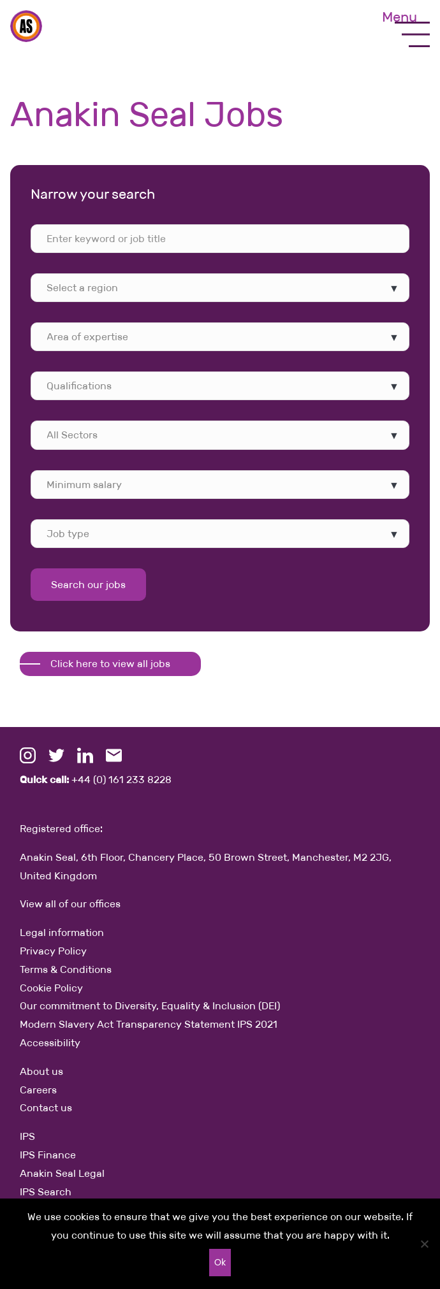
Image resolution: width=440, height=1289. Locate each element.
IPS (27, 1136)
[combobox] (220, 287)
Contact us (46, 1108)
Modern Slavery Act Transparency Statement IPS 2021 (148, 1024)
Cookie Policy (51, 988)
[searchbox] (108, 288)
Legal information (62, 932)
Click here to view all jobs (110, 664)
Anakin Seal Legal (62, 1173)
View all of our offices (70, 904)
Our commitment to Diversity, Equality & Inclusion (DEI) (150, 1006)
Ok (220, 1262)
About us (41, 1071)
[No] (424, 1243)
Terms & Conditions (66, 969)
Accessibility (50, 1043)
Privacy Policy (53, 951)
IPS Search (45, 1192)
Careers (38, 1090)
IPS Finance (48, 1155)
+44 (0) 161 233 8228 (96, 780)
